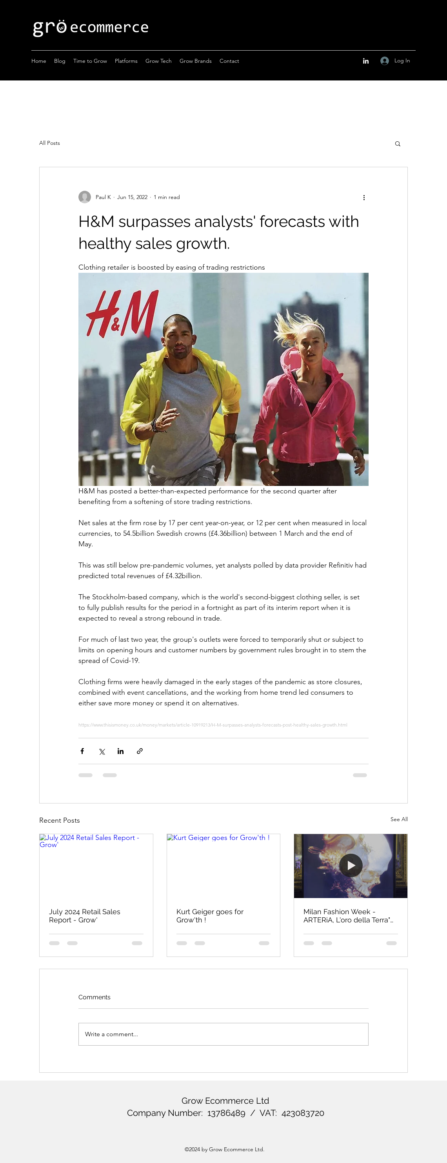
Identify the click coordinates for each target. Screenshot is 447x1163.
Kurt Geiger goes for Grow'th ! (209, 915)
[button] (398, 143)
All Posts (49, 142)
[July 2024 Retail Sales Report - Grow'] (96, 866)
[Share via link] (140, 751)
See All (399, 819)
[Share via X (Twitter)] (101, 751)
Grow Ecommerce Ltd (225, 1100)
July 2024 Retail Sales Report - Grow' (84, 915)
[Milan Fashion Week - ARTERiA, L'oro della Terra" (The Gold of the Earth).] (350, 866)
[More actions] (364, 197)
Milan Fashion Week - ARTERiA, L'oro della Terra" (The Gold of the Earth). (346, 915)
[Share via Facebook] (82, 751)
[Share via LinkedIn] (120, 751)
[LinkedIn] (366, 61)
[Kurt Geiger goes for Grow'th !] (223, 866)
